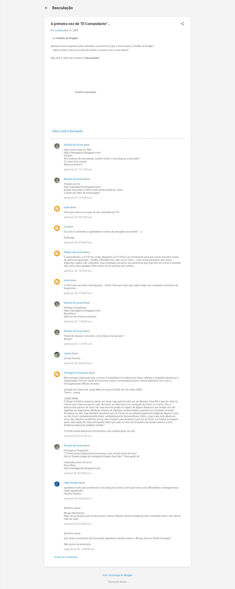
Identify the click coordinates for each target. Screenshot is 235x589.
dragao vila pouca (73, 252)
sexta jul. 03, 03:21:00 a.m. (78, 436)
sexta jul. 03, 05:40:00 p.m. (78, 498)
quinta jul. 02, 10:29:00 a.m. (78, 270)
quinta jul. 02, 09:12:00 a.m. (78, 217)
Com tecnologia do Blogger (117, 575)
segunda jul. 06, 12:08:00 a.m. (79, 549)
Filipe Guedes (71, 482)
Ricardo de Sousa (73, 144)
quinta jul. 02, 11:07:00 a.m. (78, 343)
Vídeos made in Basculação (67, 131)
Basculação (62, 8)
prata (67, 207)
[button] (182, 24)
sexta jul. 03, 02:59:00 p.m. (78, 473)
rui (65, 226)
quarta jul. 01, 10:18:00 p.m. (78, 197)
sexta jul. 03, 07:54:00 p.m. (78, 523)
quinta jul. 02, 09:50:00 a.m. (78, 242)
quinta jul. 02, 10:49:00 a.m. (78, 293)
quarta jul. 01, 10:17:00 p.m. (78, 169)
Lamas (67, 353)
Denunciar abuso (117, 581)
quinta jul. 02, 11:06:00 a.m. (78, 321)
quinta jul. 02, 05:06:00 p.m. (78, 363)
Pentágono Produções (76, 372)
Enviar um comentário (66, 557)
